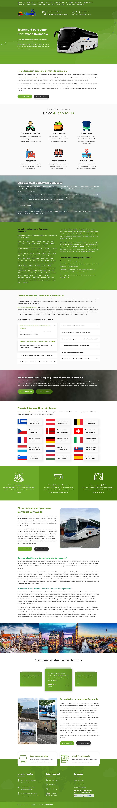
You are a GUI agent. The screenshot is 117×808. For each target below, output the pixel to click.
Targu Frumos (33, 275)
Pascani (25, 265)
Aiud (23, 241)
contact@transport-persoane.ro (57, 789)
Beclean (28, 243)
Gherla (19, 258)
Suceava (54, 272)
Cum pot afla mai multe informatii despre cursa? (79, 359)
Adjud (19, 241)
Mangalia (47, 260)
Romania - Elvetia (69, 2)
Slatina (42, 272)
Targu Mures (47, 275)
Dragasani (26, 253)
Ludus (37, 260)
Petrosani (31, 265)
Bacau (52, 241)
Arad (44, 241)
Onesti (46, 263)
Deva (53, 251)
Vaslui (19, 282)
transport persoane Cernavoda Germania (31, 77)
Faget (49, 253)
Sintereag (37, 272)
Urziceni (53, 280)
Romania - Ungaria (71, 4)
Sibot (53, 270)
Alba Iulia (28, 241)
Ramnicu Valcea (51, 268)
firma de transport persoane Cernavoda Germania (40, 186)
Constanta (27, 251)
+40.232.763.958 (63, 14)
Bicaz (33, 243)
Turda (35, 280)
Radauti (35, 268)
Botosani (52, 243)
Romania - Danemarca (59, 2)
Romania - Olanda (41, 4)
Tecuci (48, 277)
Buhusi (35, 246)
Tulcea (30, 280)
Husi (26, 260)
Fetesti (19, 255)
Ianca (30, 260)
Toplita (25, 280)
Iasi (34, 260)
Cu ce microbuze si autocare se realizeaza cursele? (79, 332)
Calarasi (45, 246)
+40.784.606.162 (52, 14)
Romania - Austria (30, 2)
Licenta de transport (79, 780)
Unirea (48, 280)
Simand (26, 272)
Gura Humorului (35, 258)
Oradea (51, 263)
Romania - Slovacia (51, 4)
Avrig (48, 241)
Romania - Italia (21, 4)
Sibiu (49, 270)
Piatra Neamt (38, 265)
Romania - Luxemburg (31, 4)
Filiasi (24, 255)
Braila (19, 246)
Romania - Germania (88, 2)
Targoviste (26, 275)
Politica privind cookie (79, 784)
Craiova (39, 251)
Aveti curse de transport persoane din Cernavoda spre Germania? (37, 327)
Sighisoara (20, 272)
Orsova (20, 265)
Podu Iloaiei (20, 268)
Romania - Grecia (21, 2)
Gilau (24, 258)
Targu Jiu (40, 275)
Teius (53, 277)
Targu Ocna (28, 277)
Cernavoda (46, 248)
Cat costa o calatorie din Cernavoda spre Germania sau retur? (37, 341)
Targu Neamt (21, 277)
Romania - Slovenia (61, 4)
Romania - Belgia (40, 2)
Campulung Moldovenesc (24, 248)
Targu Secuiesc (36, 277)
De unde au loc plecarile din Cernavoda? (79, 352)
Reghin (19, 270)
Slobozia (48, 272)
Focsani (35, 255)
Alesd (33, 241)
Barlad (23, 243)
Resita (24, 270)
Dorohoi (20, 253)
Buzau (40, 246)
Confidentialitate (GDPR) (80, 787)
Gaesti (45, 255)
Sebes (44, 270)
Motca (30, 263)
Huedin (51, 258)
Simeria (31, 272)
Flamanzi (29, 255)
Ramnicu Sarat (42, 268)
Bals (19, 243)
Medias (20, 263)
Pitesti (44, 265)
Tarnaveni (43, 277)
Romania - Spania (80, 4)
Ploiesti (49, 265)
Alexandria (38, 241)
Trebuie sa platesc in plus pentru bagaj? (79, 325)
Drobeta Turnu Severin (35, 253)
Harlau (42, 258)
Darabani (44, 251)
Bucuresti (30, 246)
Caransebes (39, 248)
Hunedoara (20, 260)
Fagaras (44, 253)
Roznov (40, 270)
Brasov (24, 246)
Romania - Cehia (49, 2)
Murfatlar (36, 263)
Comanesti (20, 251)
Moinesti (25, 263)
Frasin (40, 255)
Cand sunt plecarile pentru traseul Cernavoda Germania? (37, 362)
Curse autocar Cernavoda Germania (26, 411)
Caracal (33, 248)
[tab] (37, 327)
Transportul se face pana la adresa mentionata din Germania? (79, 339)
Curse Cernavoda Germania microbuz (27, 307)
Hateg (46, 258)
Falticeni (54, 253)
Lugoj (42, 260)
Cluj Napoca (53, 248)
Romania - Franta (78, 2)
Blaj (42, 243)
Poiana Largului (28, 268)
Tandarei (20, 275)
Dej (49, 251)
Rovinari (35, 270)
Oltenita (41, 263)
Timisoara (20, 280)
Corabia (33, 251)
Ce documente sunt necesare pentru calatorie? (79, 345)
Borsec (46, 243)
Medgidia (53, 260)
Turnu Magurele (41, 280)
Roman (29, 270)
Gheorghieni (51, 255)
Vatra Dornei (25, 282)
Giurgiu (28, 258)
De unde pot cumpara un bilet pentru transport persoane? (37, 355)
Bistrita (38, 243)
